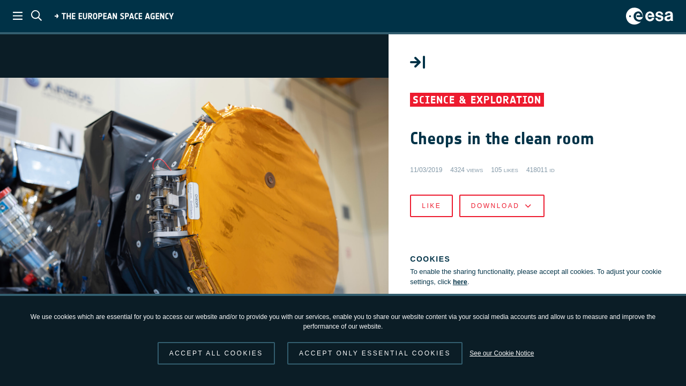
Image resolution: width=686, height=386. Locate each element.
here (463, 282)
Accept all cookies (216, 353)
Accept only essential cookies (375, 353)
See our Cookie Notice (501, 353)
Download (504, 206)
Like (434, 206)
